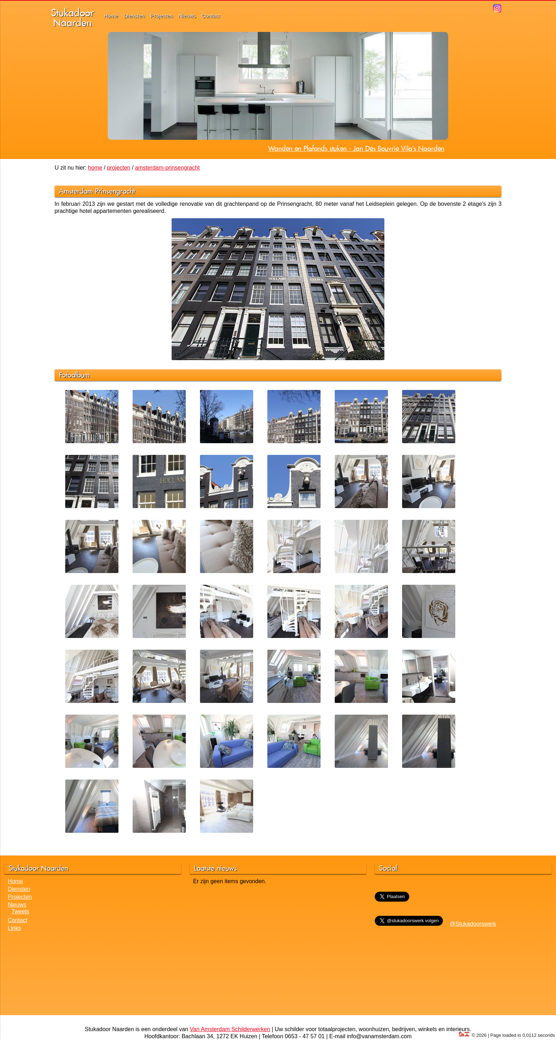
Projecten (161, 16)
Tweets (20, 911)
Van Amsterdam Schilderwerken (230, 1029)
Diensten (134, 16)
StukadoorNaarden (72, 17)
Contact (211, 16)
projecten (118, 168)
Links (14, 928)
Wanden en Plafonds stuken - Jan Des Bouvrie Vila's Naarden (356, 148)
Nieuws (187, 16)
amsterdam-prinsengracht (167, 168)
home (95, 168)
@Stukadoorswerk (473, 924)
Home (111, 16)
